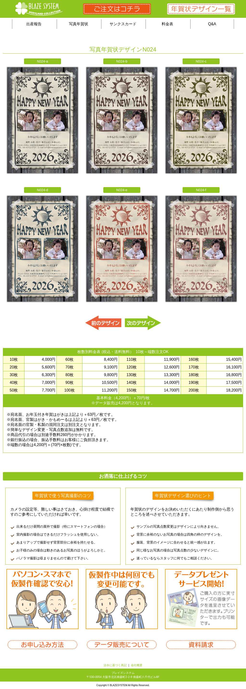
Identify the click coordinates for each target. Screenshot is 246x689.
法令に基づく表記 (115, 665)
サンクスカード (123, 24)
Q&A (212, 24)
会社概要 (136, 665)
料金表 (167, 24)
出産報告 (34, 24)
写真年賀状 (78, 24)
